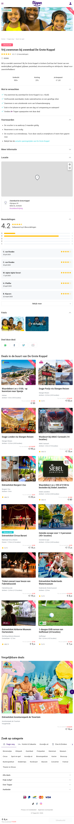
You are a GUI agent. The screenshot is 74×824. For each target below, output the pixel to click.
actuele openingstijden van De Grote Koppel (32, 141)
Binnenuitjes (7, 751)
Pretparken (41, 751)
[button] (37, 89)
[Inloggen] (70, 3)
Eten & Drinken (59, 744)
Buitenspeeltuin (8, 762)
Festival (65, 762)
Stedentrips (22, 762)
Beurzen (44, 762)
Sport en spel (20, 39)
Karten (54, 756)
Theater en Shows (9, 767)
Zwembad (29, 751)
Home (3, 39)
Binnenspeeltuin (42, 756)
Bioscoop (63, 756)
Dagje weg (10, 39)
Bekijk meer (37, 304)
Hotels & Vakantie (27, 744)
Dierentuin (52, 751)
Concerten (55, 762)
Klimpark (19, 751)
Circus (5, 756)
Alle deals (6, 775)
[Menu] (2, 3)
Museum (63, 751)
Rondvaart (34, 762)
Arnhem (6, 58)
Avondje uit (44, 744)
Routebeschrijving (16, 208)
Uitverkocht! (60, 820)
